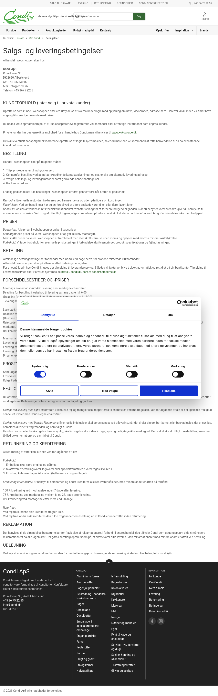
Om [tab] (170, 315)
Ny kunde (155, 576)
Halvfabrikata (84, 670)
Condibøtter (83, 615)
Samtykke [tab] (48, 315)
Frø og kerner (84, 665)
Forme (80, 653)
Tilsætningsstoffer (123, 665)
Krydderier (117, 594)
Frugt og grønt (85, 659)
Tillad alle (169, 390)
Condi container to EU (153, 3)
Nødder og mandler (123, 623)
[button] (30, 30)
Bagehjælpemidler (87, 588)
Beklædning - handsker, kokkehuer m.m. (91, 596)
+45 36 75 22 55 (13, 600)
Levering (82, 3)
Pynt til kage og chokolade (121, 636)
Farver (80, 641)
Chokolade (83, 610)
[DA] (44, 16)
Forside (20, 38)
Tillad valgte (109, 390)
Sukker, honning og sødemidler (123, 657)
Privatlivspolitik (158, 611)
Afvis (49, 390)
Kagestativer (119, 582)
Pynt (114, 628)
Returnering (102, 3)
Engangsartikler (86, 635)
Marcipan (117, 605)
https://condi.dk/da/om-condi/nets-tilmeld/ (88, 272)
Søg (139, 16)
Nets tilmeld (156, 588)
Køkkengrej (118, 599)
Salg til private (60, 3)
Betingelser (125, 3)
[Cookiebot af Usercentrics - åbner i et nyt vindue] (180, 303)
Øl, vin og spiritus (122, 670)
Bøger (80, 604)
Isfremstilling (119, 576)
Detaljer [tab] (109, 315)
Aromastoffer (84, 582)
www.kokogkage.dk (124, 132)
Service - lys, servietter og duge (125, 647)
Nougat (116, 617)
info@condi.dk (12, 604)
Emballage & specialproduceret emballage (87, 626)
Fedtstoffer (83, 647)
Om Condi (34, 38)
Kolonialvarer (119, 588)
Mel (113, 611)
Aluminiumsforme (87, 576)
